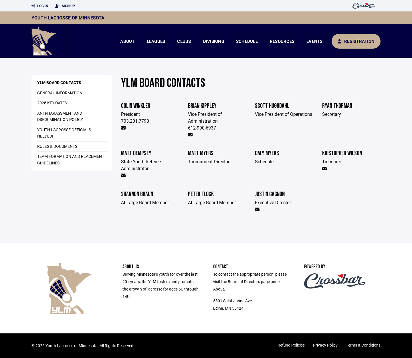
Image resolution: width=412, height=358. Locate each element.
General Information (59, 93)
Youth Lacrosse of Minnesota (67, 18)
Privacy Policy (325, 345)
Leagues (156, 41)
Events (314, 41)
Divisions (213, 41)
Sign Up (65, 6)
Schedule (247, 41)
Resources (282, 41)
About (127, 41)
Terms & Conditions (363, 345)
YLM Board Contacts (59, 82)
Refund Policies (291, 345)
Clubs (184, 41)
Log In (39, 6)
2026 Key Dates (52, 103)
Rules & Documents (57, 146)
